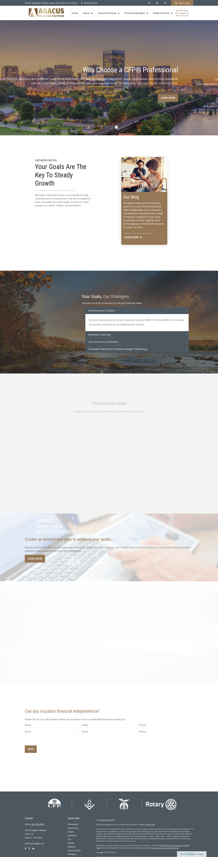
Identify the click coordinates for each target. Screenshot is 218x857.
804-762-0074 (88, 3)
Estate (71, 831)
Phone (142, 725)
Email (85, 725)
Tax (69, 839)
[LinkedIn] (157, 3)
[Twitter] (149, 3)
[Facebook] (165, 3)
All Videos (72, 854)
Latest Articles (74, 850)
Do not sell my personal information (165, 848)
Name (28, 725)
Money (71, 843)
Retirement (73, 824)
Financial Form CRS (106, 820)
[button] (74, 13)
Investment (73, 828)
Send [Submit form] (31, 749)
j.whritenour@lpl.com (34, 843)
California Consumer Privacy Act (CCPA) (174, 845)
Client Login (182, 3)
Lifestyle (71, 846)
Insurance (72, 835)
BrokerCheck (150, 824)
